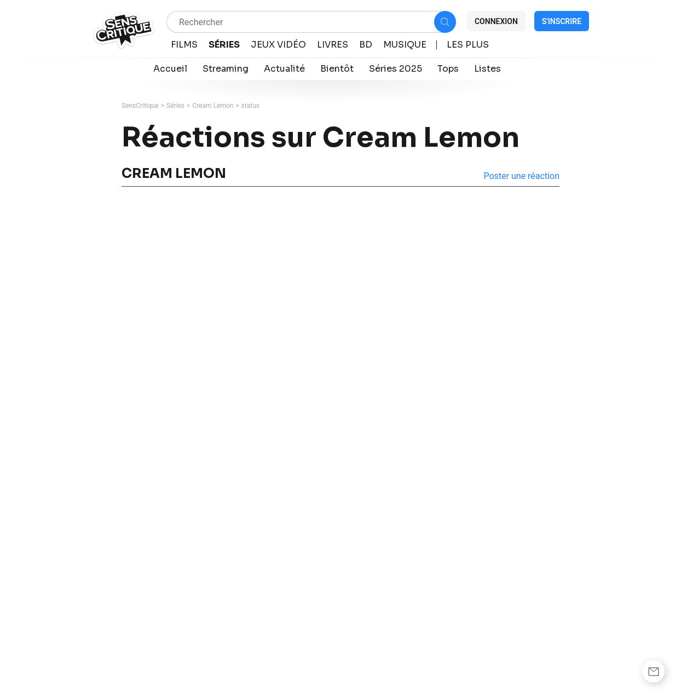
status (250, 105)
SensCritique (140, 105)
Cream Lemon (212, 105)
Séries (175, 105)
